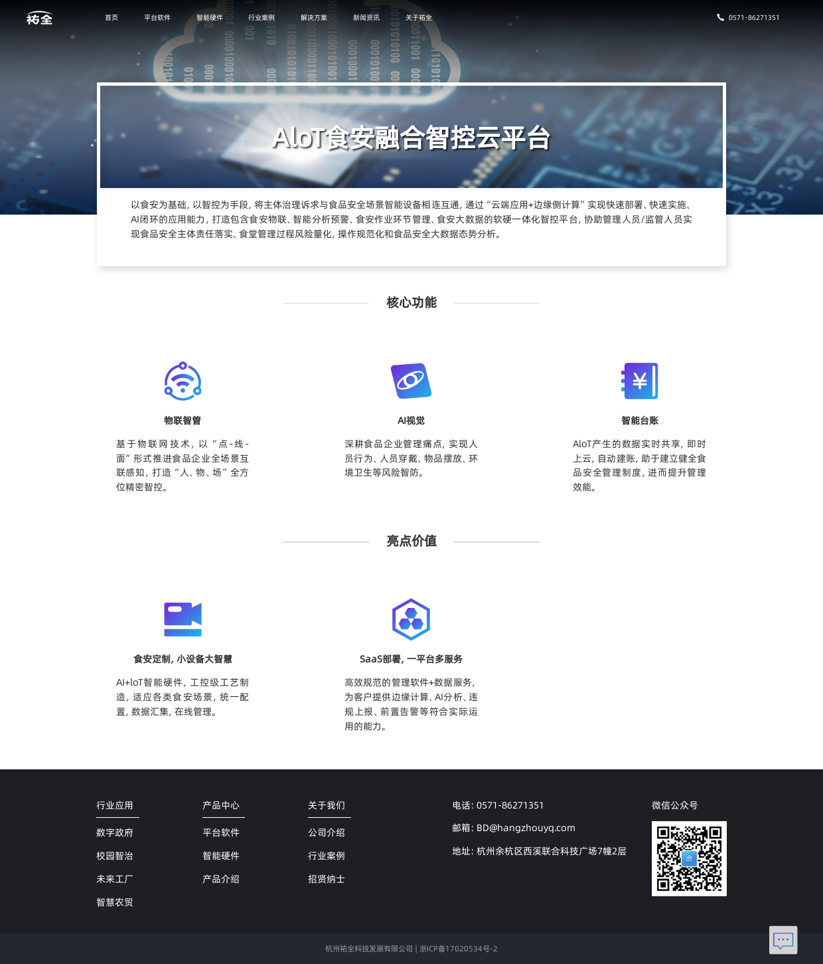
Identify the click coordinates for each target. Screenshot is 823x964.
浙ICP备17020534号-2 (458, 948)
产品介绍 (221, 879)
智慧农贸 (114, 902)
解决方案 (314, 17)
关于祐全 (419, 17)
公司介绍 (326, 832)
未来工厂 (114, 879)
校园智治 (114, 855)
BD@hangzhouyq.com (526, 827)
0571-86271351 (748, 17)
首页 (111, 17)
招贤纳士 (326, 879)
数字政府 (114, 832)
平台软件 (157, 17)
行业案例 (261, 17)
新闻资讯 (366, 17)
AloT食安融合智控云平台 (411, 137)
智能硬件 (209, 17)
